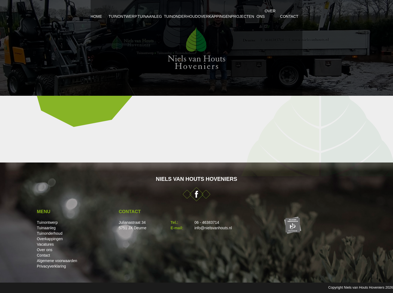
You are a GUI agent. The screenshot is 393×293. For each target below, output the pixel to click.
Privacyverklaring (51, 266)
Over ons (306, 11)
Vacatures (45, 244)
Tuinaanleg (127, 11)
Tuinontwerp (85, 11)
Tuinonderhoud (173, 11)
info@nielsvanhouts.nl (213, 228)
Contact (341, 11)
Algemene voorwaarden (57, 261)
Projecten (267, 11)
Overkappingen (223, 11)
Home (48, 11)
